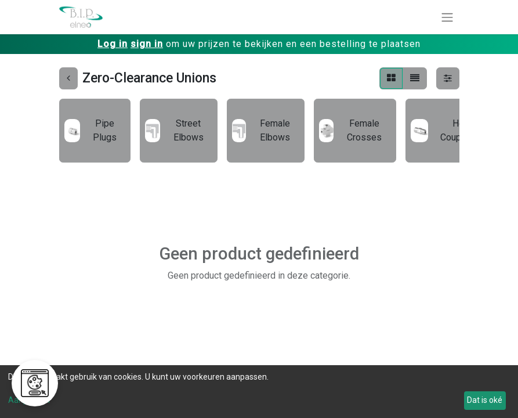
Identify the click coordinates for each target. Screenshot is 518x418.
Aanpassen (29, 400)
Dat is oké (484, 400)
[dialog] (259, 391)
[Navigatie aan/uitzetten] (447, 17)
